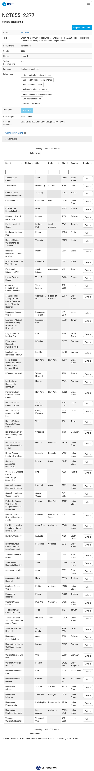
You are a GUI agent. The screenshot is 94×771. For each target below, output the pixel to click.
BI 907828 (27, 110)
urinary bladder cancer (32, 84)
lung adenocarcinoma (32, 99)
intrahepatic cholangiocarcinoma (37, 75)
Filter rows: (35, 153)
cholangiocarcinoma (31, 103)
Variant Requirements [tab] (15, 133)
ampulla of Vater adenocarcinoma (37, 80)
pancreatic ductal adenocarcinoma (37, 94)
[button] (22, 163)
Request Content (81, 27)
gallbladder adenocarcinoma (35, 89)
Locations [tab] (10, 139)
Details (88, 179)
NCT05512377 (27, 33)
